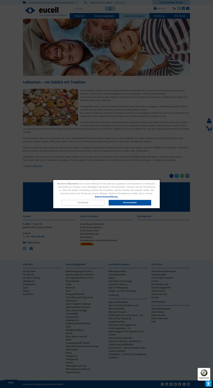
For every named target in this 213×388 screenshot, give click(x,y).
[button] (83, 202)
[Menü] (208, 369)
